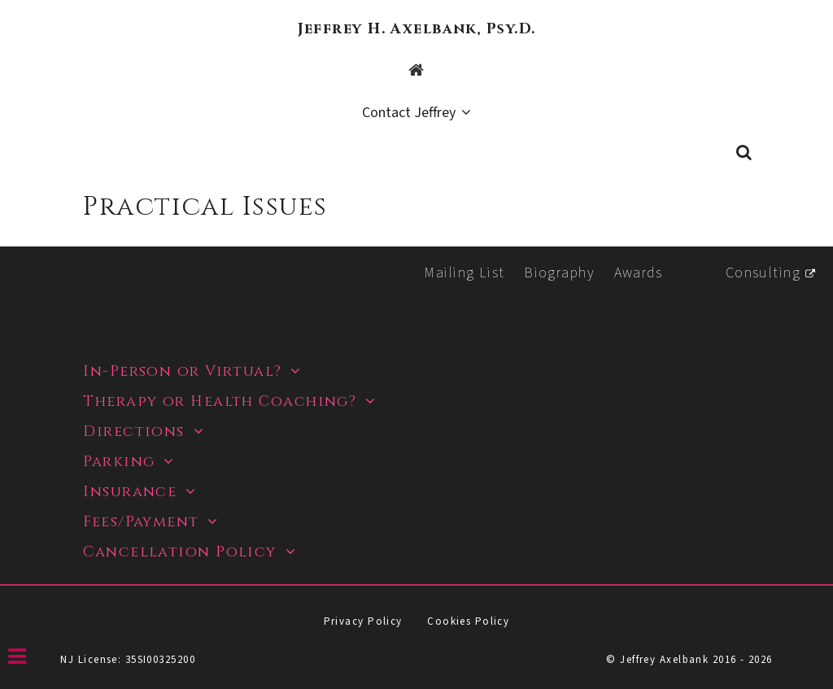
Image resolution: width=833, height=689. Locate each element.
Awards (638, 273)
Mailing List (464, 273)
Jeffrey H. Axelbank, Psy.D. (417, 29)
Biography (559, 273)
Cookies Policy (468, 621)
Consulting (763, 273)
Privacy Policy (363, 621)
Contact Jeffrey (409, 113)
